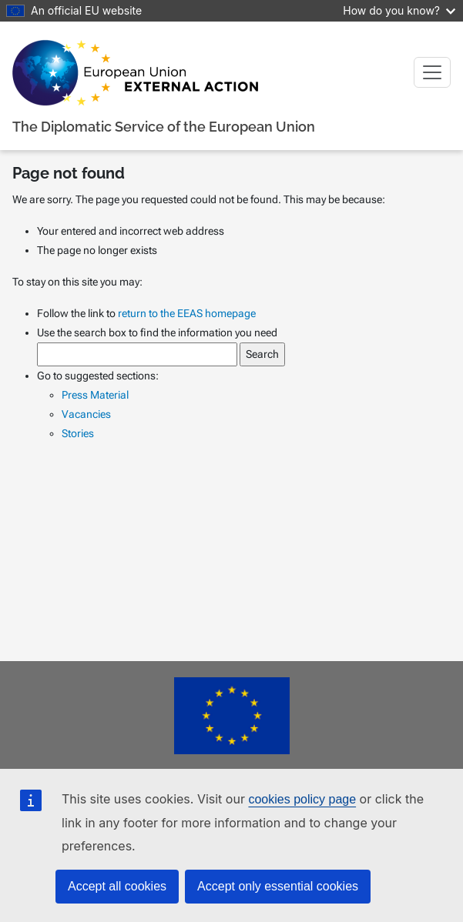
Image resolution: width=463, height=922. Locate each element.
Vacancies (86, 414)
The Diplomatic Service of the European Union (163, 127)
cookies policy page (302, 799)
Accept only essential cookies (277, 886)
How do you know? (399, 10)
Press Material (95, 395)
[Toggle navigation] (432, 72)
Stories (78, 433)
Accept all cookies (117, 886)
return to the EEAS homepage (187, 313)
